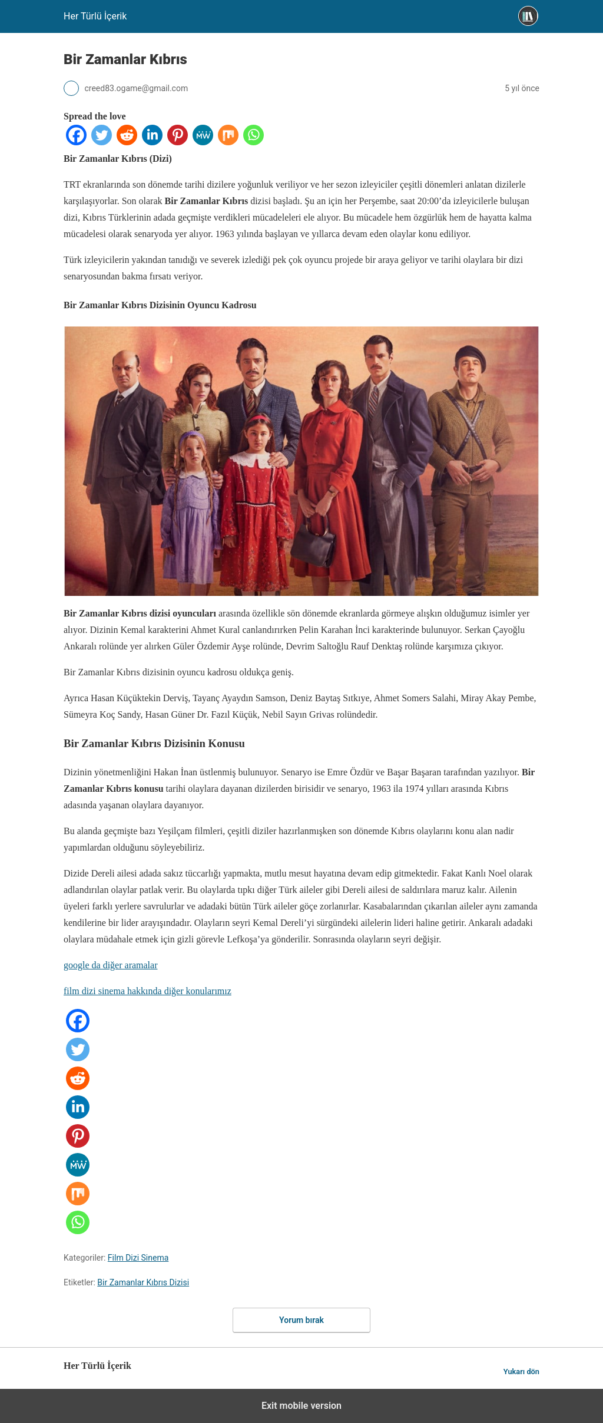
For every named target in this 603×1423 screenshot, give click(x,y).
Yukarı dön (521, 1371)
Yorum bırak (301, 1320)
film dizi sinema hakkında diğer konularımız (147, 991)
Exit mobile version (301, 1405)
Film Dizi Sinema (138, 1257)
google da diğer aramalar (110, 965)
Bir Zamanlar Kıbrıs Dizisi (143, 1282)
